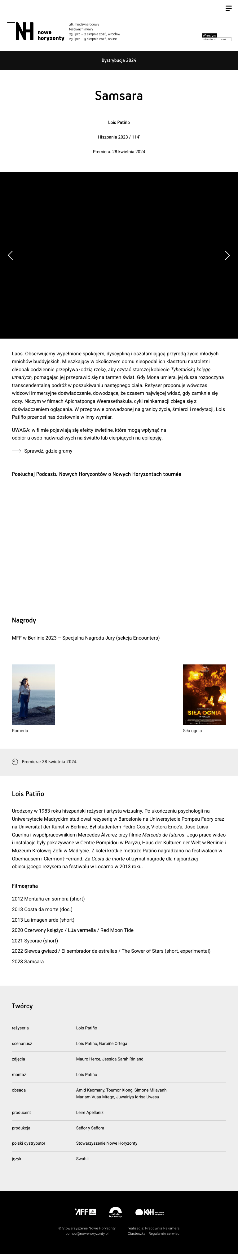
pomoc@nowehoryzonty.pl (86, 1234)
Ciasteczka (137, 1234)
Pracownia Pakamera (162, 1228)
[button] (227, 255)
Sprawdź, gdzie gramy (48, 451)
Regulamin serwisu (163, 1234)
